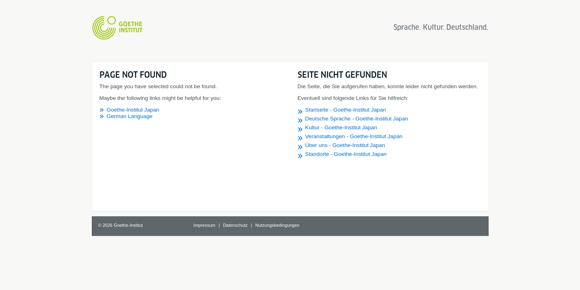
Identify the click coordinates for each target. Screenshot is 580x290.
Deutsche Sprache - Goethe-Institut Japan (356, 119)
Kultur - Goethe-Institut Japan (341, 127)
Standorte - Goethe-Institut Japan (346, 154)
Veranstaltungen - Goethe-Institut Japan (354, 136)
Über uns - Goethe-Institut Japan (345, 145)
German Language (130, 116)
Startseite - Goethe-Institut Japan (345, 110)
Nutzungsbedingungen (277, 225)
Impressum (204, 225)
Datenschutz (235, 225)
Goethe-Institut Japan (133, 110)
